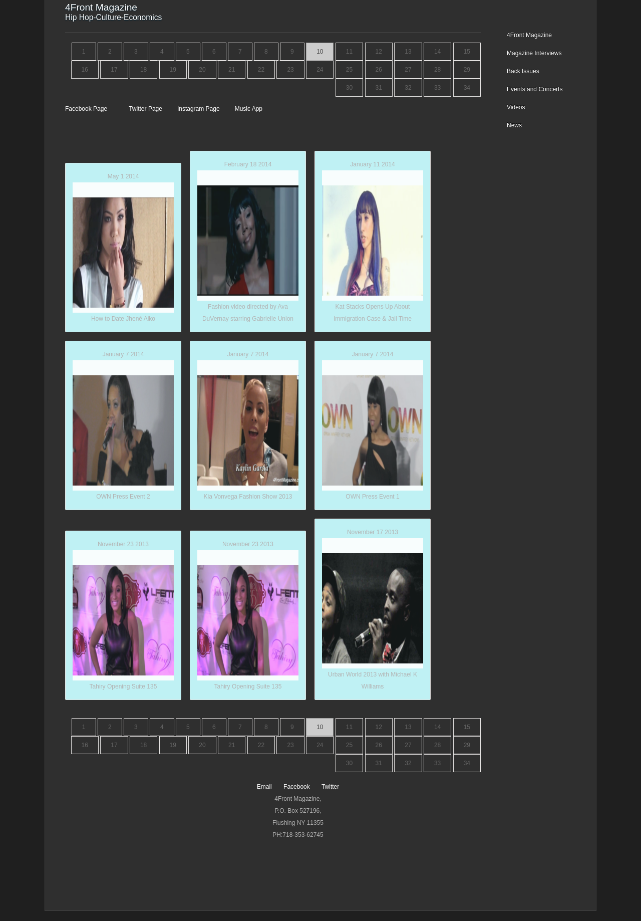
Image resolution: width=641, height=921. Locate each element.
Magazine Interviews (534, 53)
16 (85, 69)
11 (349, 51)
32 (408, 87)
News (514, 125)
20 (202, 69)
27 (408, 69)
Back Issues (523, 71)
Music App (248, 108)
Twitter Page (146, 108)
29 (467, 69)
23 (290, 69)
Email (265, 786)
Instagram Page (199, 108)
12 (379, 51)
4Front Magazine (529, 35)
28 (437, 69)
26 (379, 69)
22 (261, 69)
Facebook (297, 786)
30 (349, 87)
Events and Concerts (534, 89)
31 (379, 87)
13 (408, 51)
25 (349, 69)
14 (437, 51)
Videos (516, 107)
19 (173, 69)
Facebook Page (87, 108)
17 (114, 69)
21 (231, 69)
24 (319, 69)
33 (437, 87)
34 (467, 87)
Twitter (330, 786)
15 (467, 51)
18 (143, 69)
